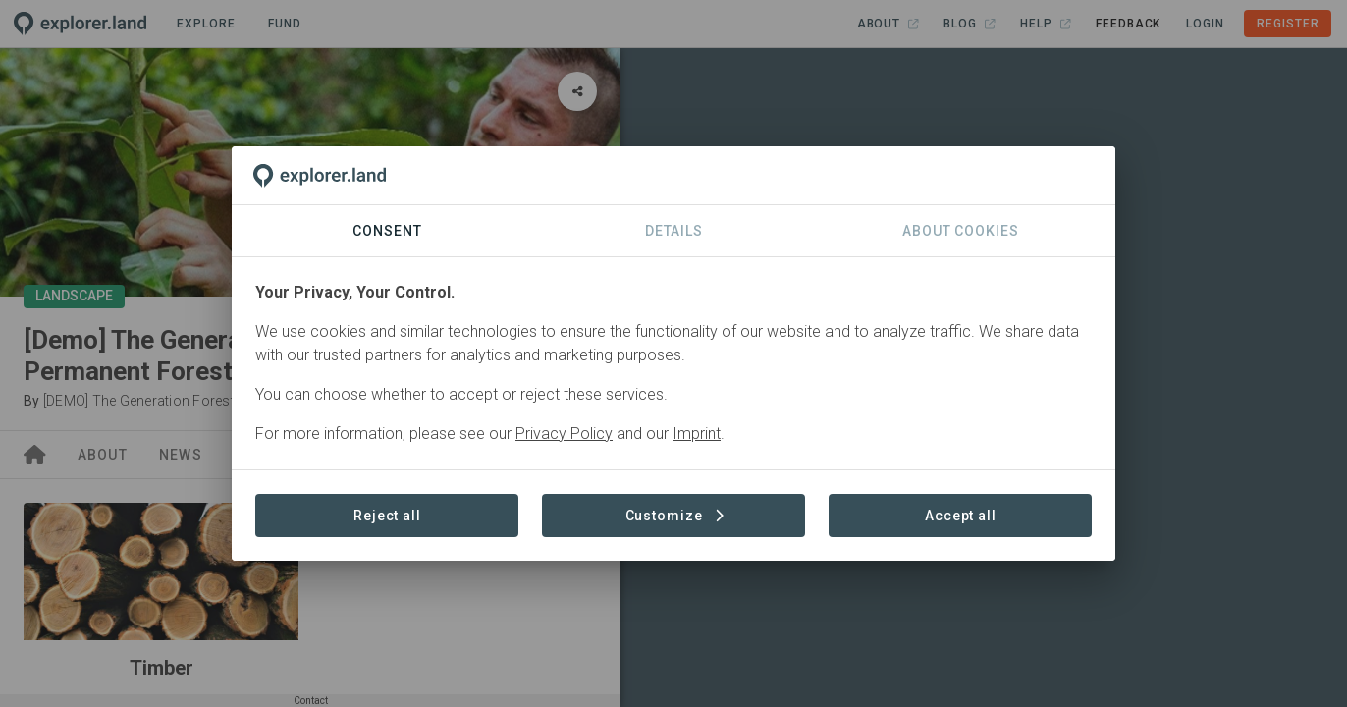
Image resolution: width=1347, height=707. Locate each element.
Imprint (697, 433)
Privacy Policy (564, 433)
